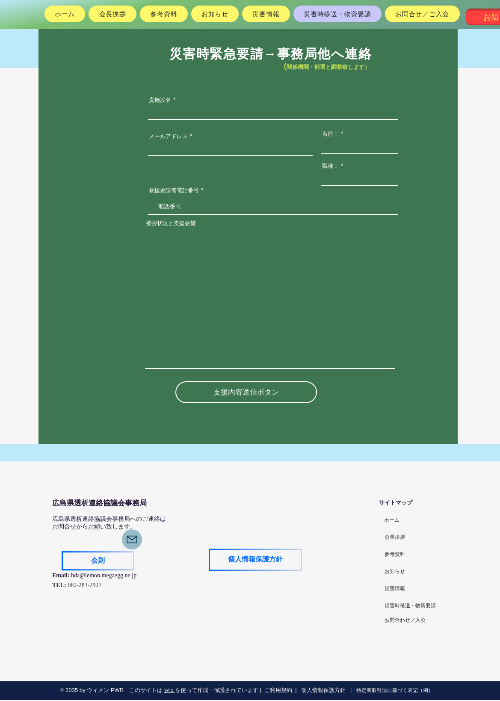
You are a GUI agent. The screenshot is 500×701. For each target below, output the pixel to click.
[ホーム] (391, 520)
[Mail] (132, 539)
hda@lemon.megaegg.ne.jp (103, 575)
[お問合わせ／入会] (405, 620)
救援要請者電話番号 (174, 190)
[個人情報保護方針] (255, 560)
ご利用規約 (278, 690)
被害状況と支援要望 (171, 223)
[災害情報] (394, 588)
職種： (330, 166)
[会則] (98, 560)
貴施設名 (160, 100)
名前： (330, 134)
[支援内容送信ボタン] (246, 392)
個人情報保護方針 (323, 690)
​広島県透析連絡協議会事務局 (99, 503)
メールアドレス (168, 136)
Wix (169, 690)
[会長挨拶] (394, 537)
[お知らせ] (394, 571)
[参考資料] (394, 554)
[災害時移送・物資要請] (410, 606)
